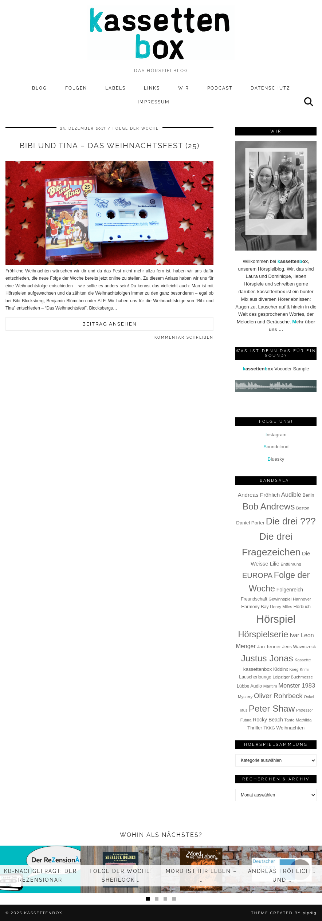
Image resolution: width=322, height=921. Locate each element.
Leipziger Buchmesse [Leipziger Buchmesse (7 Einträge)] (292, 677)
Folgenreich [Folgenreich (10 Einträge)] (289, 590)
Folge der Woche (136, 128)
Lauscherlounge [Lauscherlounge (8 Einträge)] (255, 677)
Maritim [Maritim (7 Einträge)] (270, 686)
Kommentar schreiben (183, 337)
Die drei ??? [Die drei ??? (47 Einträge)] (291, 521)
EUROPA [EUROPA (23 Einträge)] (257, 575)
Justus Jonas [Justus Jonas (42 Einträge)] (267, 658)
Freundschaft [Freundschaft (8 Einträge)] (254, 599)
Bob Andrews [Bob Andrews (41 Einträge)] (269, 506)
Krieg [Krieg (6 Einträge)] (293, 669)
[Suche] (309, 102)
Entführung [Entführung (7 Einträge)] (290, 564)
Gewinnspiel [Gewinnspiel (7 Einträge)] (279, 599)
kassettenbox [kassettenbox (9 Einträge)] (257, 669)
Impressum (154, 102)
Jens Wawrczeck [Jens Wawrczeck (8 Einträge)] (299, 646)
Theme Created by (284, 912)
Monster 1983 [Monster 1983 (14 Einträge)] (296, 685)
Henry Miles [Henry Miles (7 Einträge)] (281, 607)
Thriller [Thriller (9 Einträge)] (254, 728)
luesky (276, 459)
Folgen (76, 88)
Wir (183, 88)
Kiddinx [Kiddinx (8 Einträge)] (280, 669)
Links (152, 88)
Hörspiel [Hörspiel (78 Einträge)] (276, 619)
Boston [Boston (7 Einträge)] (302, 508)
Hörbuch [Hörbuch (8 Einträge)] (302, 606)
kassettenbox (43, 912)
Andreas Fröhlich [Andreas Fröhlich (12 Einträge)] (259, 495)
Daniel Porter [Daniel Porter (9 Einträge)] (250, 523)
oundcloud (275, 446)
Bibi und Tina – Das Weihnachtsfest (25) (110, 145)
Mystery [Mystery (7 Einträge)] (245, 696)
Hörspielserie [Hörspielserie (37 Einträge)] (263, 634)
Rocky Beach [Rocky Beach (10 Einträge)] (268, 720)
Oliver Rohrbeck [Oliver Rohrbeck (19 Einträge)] (278, 696)
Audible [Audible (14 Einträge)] (291, 494)
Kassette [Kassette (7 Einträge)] (302, 660)
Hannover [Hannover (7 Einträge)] (302, 599)
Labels (115, 88)
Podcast (219, 88)
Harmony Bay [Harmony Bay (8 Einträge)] (254, 606)
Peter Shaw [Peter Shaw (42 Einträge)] (272, 708)
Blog (39, 88)
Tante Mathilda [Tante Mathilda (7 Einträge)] (297, 720)
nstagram (276, 434)
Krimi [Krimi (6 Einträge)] (304, 669)
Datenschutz (270, 88)
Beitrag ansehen (109, 324)
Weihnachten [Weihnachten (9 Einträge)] (290, 728)
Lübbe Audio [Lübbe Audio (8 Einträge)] (249, 686)
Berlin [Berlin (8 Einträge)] (308, 495)
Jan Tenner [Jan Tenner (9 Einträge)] (269, 646)
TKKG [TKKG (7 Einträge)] (269, 728)
